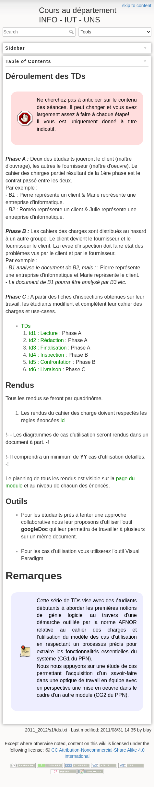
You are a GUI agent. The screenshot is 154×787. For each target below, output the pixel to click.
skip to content (136, 5)
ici (63, 420)
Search (72, 32)
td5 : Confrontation (50, 362)
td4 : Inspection (46, 355)
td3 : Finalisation (48, 347)
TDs (25, 326)
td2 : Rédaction (46, 340)
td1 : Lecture (44, 333)
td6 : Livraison (45, 369)
